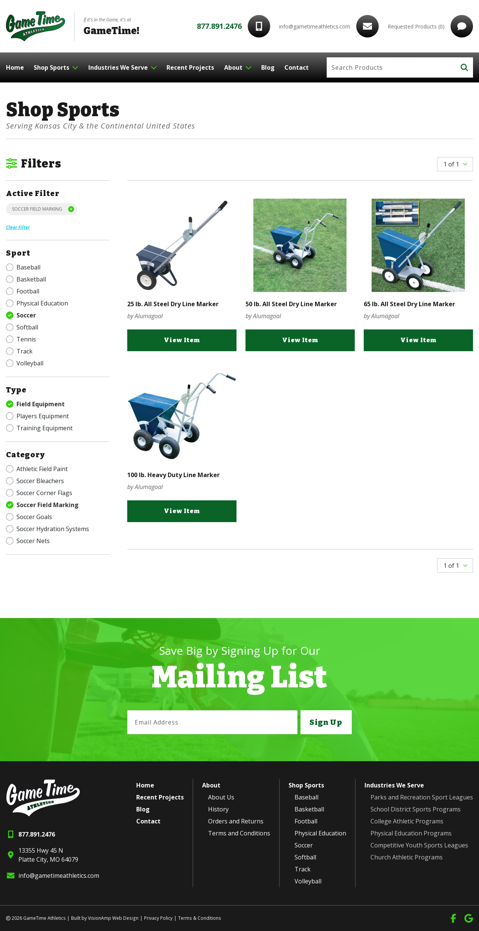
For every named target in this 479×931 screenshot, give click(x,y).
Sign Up (325, 722)
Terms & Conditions (198, 918)
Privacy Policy (157, 918)
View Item (182, 340)
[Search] (391, 67)
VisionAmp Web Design (112, 918)
